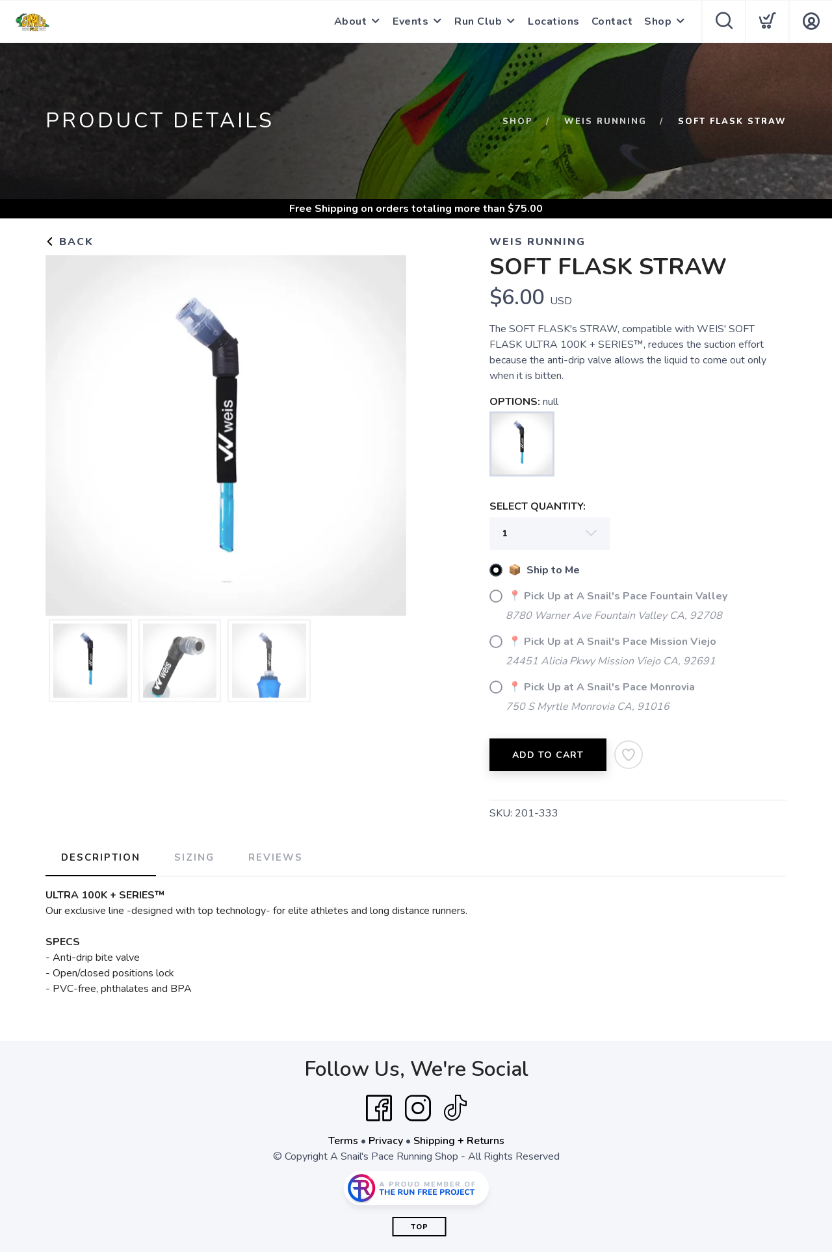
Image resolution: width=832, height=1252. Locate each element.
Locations (554, 21)
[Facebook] (378, 1108)
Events (410, 21)
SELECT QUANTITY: (537, 506)
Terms (343, 1141)
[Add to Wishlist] (628, 754)
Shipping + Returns (458, 1141)
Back (70, 242)
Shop (657, 21)
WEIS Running (605, 121)
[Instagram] (417, 1108)
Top (419, 1227)
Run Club (478, 21)
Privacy (386, 1141)
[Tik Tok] (455, 1108)
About (350, 21)
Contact (612, 21)
